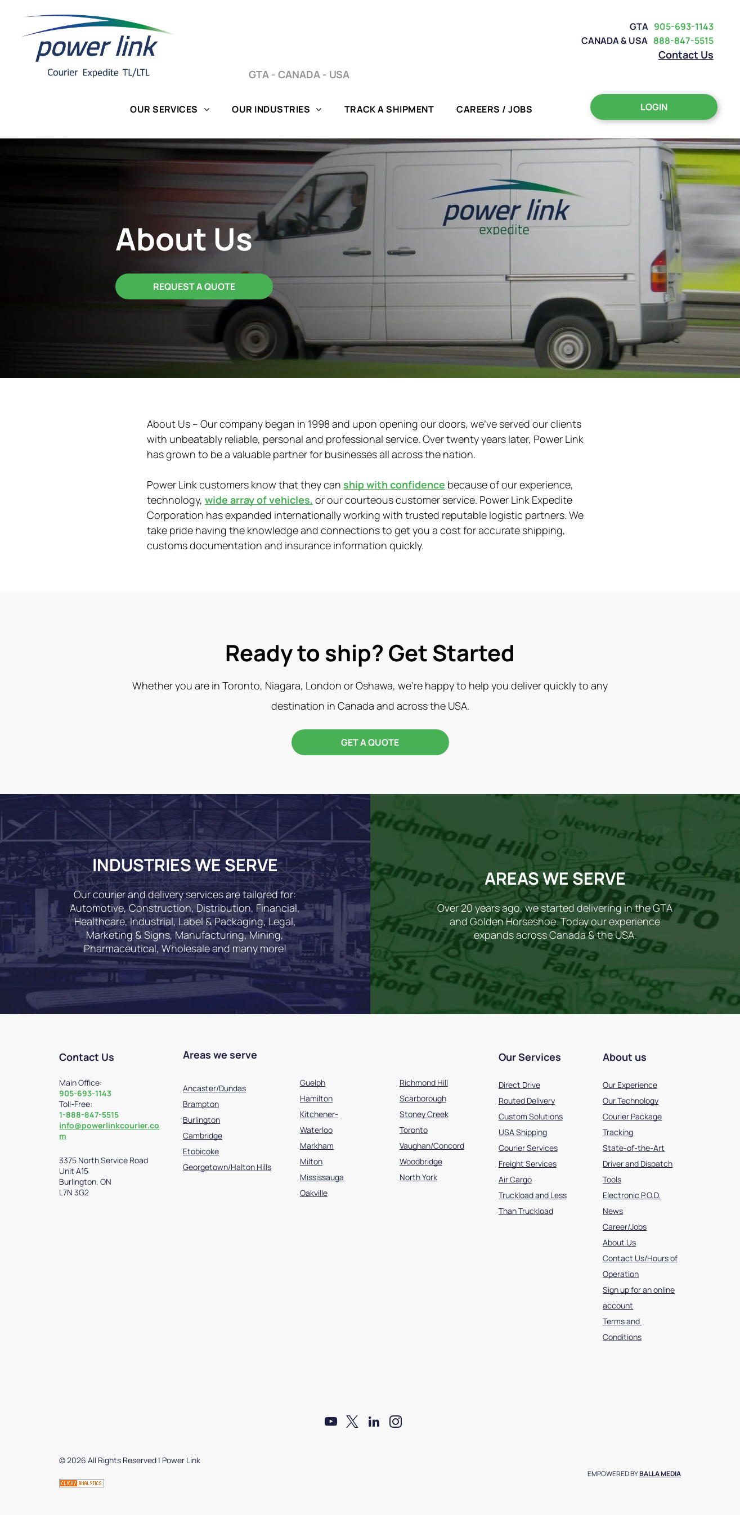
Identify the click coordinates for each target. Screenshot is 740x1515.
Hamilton (316, 1098)
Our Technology (630, 1100)
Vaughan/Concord (432, 1145)
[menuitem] (170, 109)
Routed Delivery (527, 1100)
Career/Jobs (625, 1226)
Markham (317, 1145)
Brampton (201, 1104)
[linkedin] (374, 1423)
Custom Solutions (531, 1116)
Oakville (314, 1192)
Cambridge (202, 1135)
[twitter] (352, 1423)
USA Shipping (523, 1132)
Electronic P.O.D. (632, 1195)
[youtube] (329, 1423)
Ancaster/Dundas (214, 1088)
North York (418, 1177)
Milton (311, 1161)
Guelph (312, 1082)
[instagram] (397, 1423)
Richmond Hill (424, 1082)
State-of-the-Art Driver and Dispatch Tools (637, 1163)
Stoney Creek (424, 1114)
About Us (619, 1242)
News (613, 1210)
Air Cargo (515, 1179)
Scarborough (423, 1098)
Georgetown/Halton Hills (227, 1167)
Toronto (414, 1129)
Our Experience (630, 1084)
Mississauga (322, 1177)
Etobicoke (201, 1151)
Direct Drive (519, 1084)
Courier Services (528, 1147)
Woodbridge (421, 1161)
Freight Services (528, 1163)
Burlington (201, 1119)
